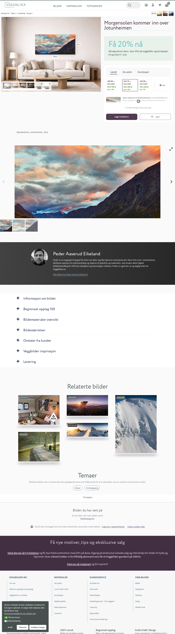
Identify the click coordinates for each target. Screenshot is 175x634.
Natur (13, 13)
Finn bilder (142, 577)
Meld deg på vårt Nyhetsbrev (23, 553)
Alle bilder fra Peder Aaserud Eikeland (70, 274)
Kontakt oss (94, 583)
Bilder (57, 6)
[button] (6, 618)
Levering (93, 607)
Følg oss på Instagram (79, 564)
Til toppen (87, 497)
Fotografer (94, 6)
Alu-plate (58, 583)
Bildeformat (140, 607)
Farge (137, 601)
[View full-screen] (171, 149)
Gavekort (58, 613)
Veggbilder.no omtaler (18, 595)
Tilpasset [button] (22, 627)
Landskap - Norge (24, 13)
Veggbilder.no (18, 577)
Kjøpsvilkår (94, 613)
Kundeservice (98, 577)
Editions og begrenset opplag (21, 589)
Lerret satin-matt (61, 589)
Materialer (60, 577)
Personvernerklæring (98, 619)
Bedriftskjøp (95, 595)
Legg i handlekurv (121, 116)
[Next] (171, 181)
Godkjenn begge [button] (38, 627)
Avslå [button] (10, 627)
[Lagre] (155, 117)
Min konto (94, 589)
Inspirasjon (74, 6)
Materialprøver (60, 607)
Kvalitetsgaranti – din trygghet (102, 601)
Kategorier (5, 13)
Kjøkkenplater (60, 601)
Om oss (12, 583)
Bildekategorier (87, 518)
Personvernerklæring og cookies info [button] (20, 614)
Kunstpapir (58, 595)
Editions (138, 595)
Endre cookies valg (136, 526)
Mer (163, 85)
